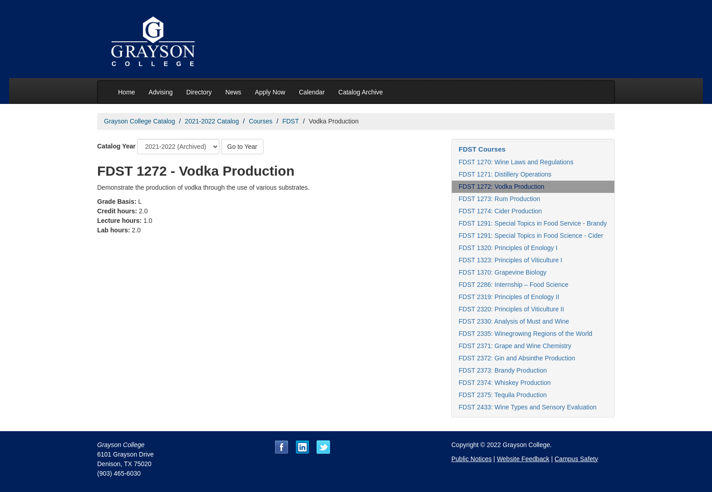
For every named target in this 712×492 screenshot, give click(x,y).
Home (126, 92)
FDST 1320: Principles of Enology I (508, 247)
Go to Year (242, 146)
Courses (260, 121)
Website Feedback (523, 458)
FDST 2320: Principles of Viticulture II (511, 309)
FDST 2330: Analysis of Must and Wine (514, 321)
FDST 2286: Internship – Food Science (514, 284)
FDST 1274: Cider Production (500, 211)
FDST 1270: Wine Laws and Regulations (516, 162)
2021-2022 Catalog (212, 121)
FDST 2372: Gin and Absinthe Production (517, 358)
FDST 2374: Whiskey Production (505, 382)
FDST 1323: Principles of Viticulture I (510, 260)
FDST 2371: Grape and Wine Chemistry (515, 345)
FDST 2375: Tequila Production (503, 395)
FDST (290, 121)
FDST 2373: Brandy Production (503, 370)
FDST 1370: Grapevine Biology (503, 272)
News (233, 92)
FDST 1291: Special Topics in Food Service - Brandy (533, 223)
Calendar (312, 92)
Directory (199, 92)
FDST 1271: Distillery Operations (505, 174)
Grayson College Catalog (139, 121)
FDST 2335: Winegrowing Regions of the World (525, 333)
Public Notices (471, 458)
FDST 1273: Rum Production (499, 198)
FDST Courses (482, 149)
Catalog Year (116, 146)
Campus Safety (576, 458)
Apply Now (270, 92)
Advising (160, 92)
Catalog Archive (360, 92)
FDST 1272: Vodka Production (501, 186)
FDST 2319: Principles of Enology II (509, 296)
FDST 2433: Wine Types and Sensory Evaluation (528, 407)
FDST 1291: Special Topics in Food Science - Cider (531, 235)
